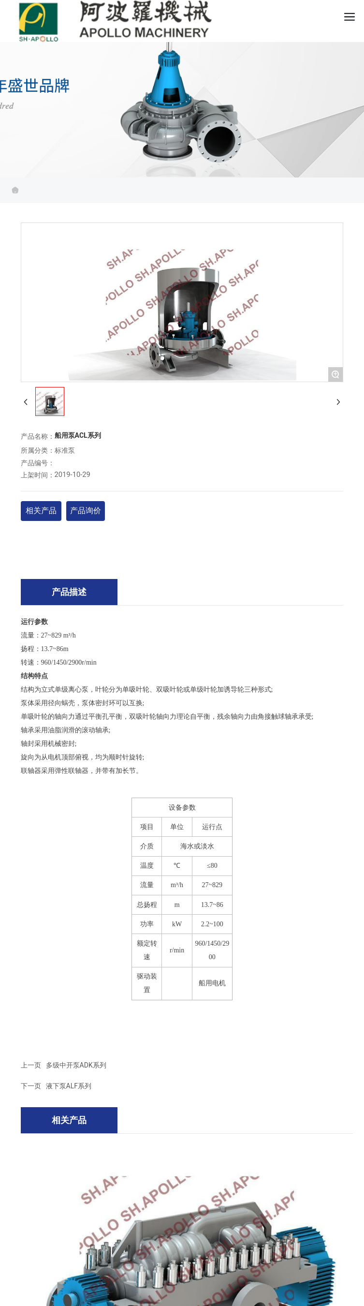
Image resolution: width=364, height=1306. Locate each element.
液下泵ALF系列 (68, 1086)
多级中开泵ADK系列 (76, 1065)
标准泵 (65, 450)
